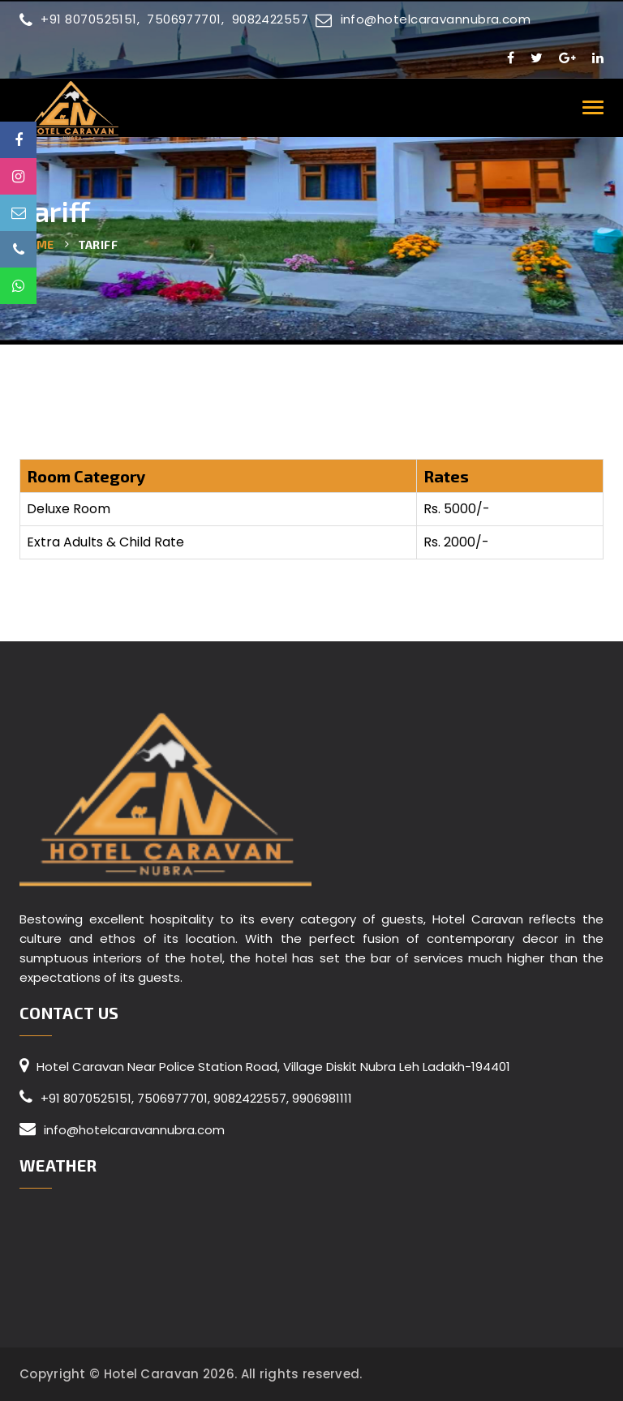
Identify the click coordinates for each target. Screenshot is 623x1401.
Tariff (98, 244)
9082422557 (270, 19)
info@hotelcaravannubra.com (423, 19)
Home (36, 244)
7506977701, (187, 19)
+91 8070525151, (79, 19)
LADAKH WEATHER (311, 1270)
